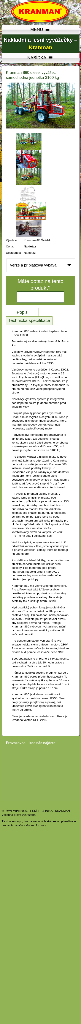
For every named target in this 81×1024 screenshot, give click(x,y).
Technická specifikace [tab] (29, 320)
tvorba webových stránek (40, 821)
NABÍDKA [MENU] (40, 58)
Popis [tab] (22, 312)
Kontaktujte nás (40, 297)
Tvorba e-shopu (12, 821)
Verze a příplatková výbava (33, 265)
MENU (40, 29)
